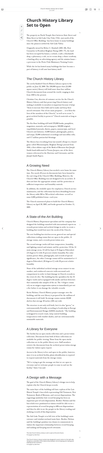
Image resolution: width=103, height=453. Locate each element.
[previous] (3, 228)
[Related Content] (95, 9)
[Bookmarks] (90, 9)
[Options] (99, 9)
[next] (100, 228)
